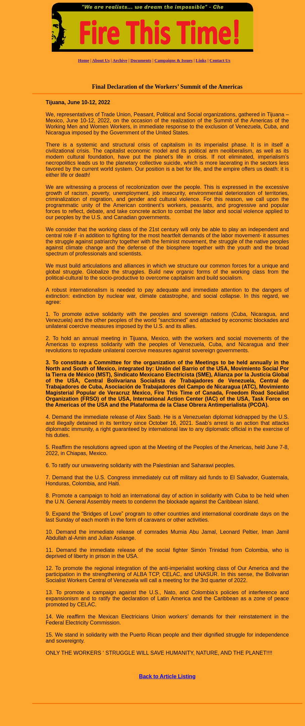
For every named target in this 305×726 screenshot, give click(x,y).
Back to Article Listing (167, 676)
